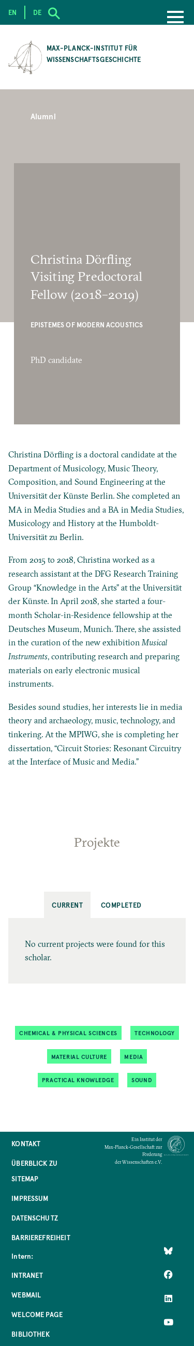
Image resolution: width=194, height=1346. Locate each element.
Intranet (27, 1275)
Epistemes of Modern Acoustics (87, 324)
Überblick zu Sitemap (34, 1170)
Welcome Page (37, 1314)
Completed (121, 905)
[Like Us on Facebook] (168, 1274)
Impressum (29, 1198)
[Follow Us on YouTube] (168, 1321)
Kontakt (25, 1143)
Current (67, 905)
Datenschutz (34, 1218)
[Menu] (175, 18)
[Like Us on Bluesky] (168, 1250)
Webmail (26, 1295)
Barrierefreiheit (40, 1237)
